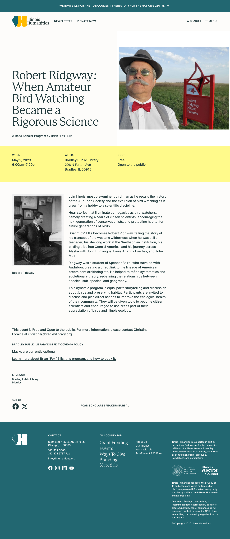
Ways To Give (112, 453)
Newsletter (63, 21)
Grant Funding (114, 442)
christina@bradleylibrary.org (50, 334)
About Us (141, 441)
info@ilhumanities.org (61, 458)
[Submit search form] (188, 21)
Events (106, 448)
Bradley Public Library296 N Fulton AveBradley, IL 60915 (81, 164)
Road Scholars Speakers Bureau (105, 404)
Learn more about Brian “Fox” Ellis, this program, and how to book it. (64, 358)
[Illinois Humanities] (30, 21)
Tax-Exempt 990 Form (149, 452)
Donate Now (86, 21)
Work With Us (144, 449)
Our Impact (142, 445)
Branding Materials (109, 462)
